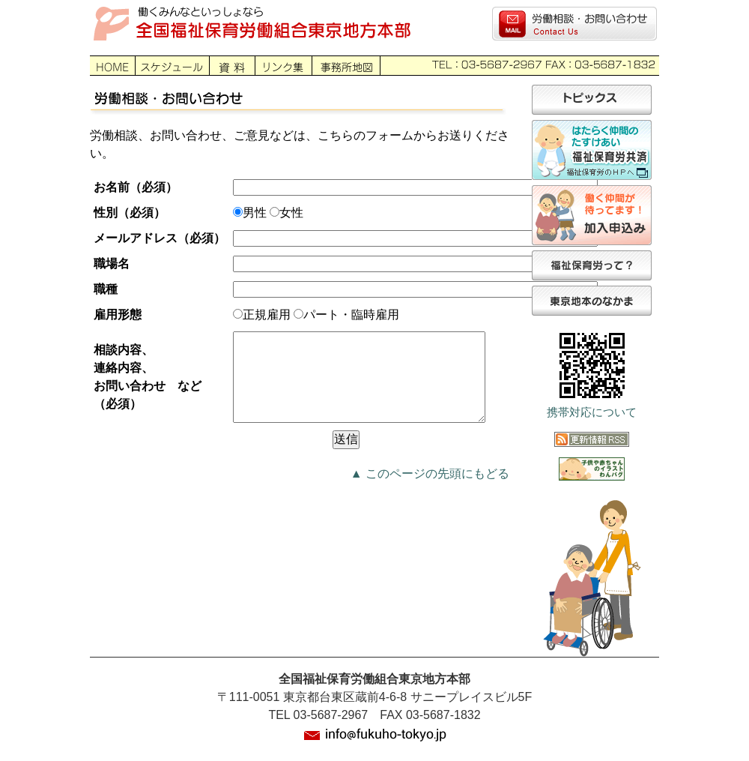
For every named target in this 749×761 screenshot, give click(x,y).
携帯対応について (592, 412)
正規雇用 (267, 314)
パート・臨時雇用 (351, 314)
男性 (255, 212)
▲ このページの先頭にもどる (430, 491)
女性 (291, 212)
